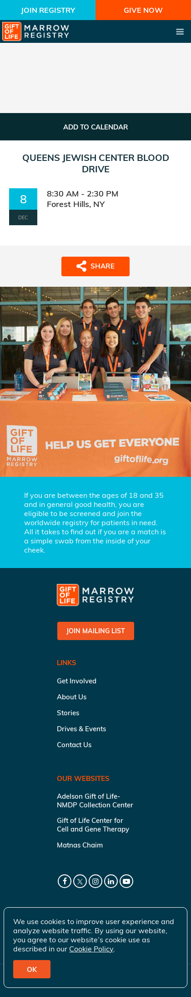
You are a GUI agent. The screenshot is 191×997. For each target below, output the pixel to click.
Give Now (143, 10)
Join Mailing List (95, 631)
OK (32, 969)
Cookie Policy (91, 948)
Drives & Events (81, 728)
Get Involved (76, 681)
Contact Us (74, 744)
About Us (71, 696)
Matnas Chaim (80, 845)
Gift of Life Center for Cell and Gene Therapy (93, 824)
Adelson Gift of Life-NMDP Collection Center (95, 800)
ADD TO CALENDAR (95, 127)
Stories (68, 712)
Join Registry (48, 10)
